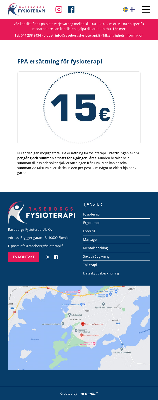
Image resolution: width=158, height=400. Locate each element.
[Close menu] (146, 9)
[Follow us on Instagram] (71, 9)
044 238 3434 (31, 35)
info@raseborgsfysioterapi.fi (77, 35)
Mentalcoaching (95, 248)
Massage (90, 239)
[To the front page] (26, 9)
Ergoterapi (91, 222)
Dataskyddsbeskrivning (101, 273)
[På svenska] (125, 9)
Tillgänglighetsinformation (122, 35)
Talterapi (90, 265)
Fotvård (89, 231)
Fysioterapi (91, 214)
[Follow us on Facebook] (59, 9)
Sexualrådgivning (96, 256)
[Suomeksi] (132, 9)
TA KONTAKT (24, 256)
